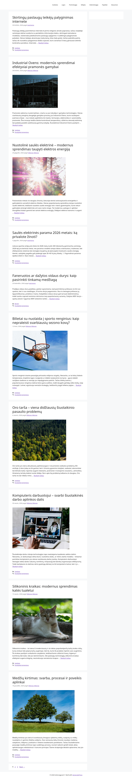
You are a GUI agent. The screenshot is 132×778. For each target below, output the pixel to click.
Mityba (83, 5)
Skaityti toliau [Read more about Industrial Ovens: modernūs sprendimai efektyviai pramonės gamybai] (17, 125)
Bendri (17, 304)
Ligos (63, 5)
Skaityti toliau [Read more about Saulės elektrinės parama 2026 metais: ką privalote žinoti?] (41, 256)
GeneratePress (77, 775)
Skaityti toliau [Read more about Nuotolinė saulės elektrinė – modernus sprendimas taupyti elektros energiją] (19, 213)
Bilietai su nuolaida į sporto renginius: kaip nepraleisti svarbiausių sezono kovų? (45, 320)
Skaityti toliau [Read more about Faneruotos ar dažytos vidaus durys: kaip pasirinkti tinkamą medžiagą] (54, 299)
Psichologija (73, 5)
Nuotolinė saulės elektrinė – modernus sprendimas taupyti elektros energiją (42, 147)
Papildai (104, 5)
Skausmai (114, 5)
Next (22, 767)
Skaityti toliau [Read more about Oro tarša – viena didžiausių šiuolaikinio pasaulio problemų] (39, 476)
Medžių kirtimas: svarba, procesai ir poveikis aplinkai (47, 680)
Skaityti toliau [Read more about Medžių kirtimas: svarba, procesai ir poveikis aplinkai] (25, 750)
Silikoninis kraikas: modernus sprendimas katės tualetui (45, 588)
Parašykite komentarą (22, 50)
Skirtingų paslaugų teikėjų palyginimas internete (42, 19)
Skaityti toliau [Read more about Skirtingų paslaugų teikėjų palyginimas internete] (43, 43)
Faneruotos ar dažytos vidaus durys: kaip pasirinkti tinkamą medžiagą (44, 277)
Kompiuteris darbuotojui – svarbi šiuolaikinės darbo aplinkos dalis (47, 497)
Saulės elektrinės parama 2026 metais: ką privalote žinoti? (44, 234)
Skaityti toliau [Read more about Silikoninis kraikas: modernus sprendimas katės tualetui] (65, 658)
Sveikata (55, 5)
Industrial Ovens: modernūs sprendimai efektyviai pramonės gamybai (43, 64)
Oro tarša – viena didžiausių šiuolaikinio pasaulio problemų (43, 409)
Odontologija (93, 5)
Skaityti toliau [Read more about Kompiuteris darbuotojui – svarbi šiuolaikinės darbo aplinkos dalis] (17, 566)
